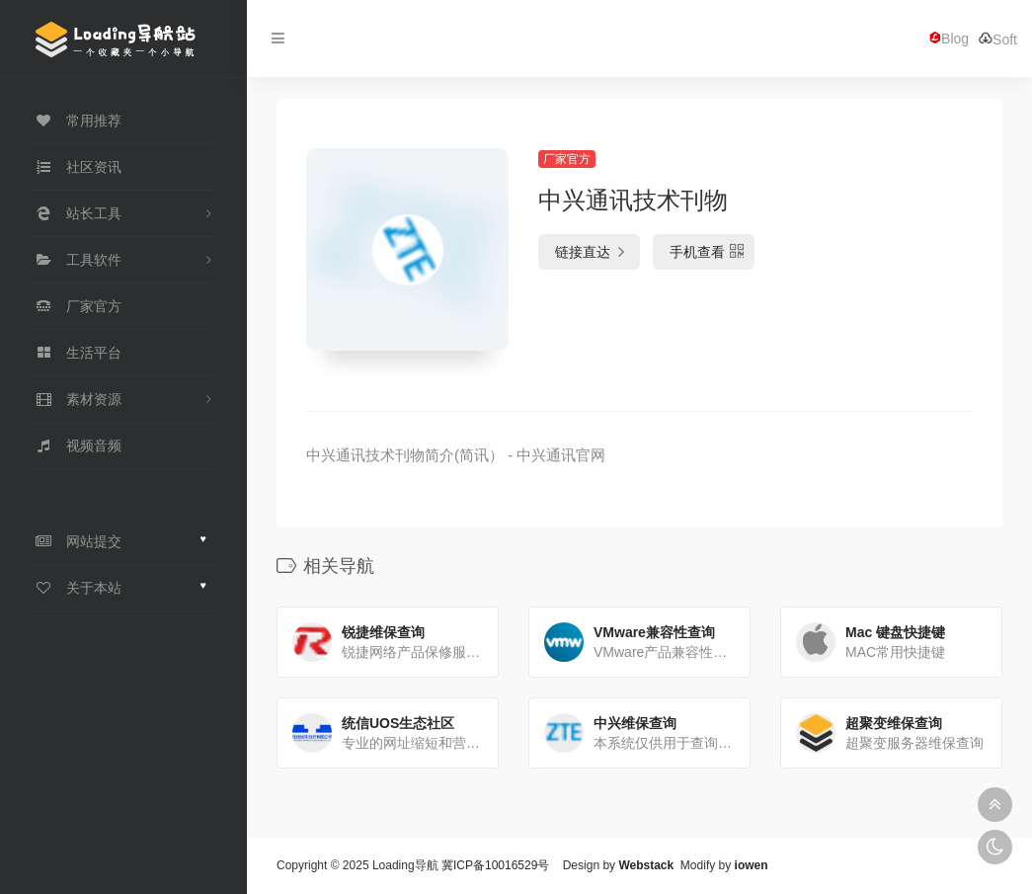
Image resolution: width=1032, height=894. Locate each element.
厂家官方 (567, 159)
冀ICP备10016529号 (495, 865)
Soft (998, 39)
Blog (949, 38)
